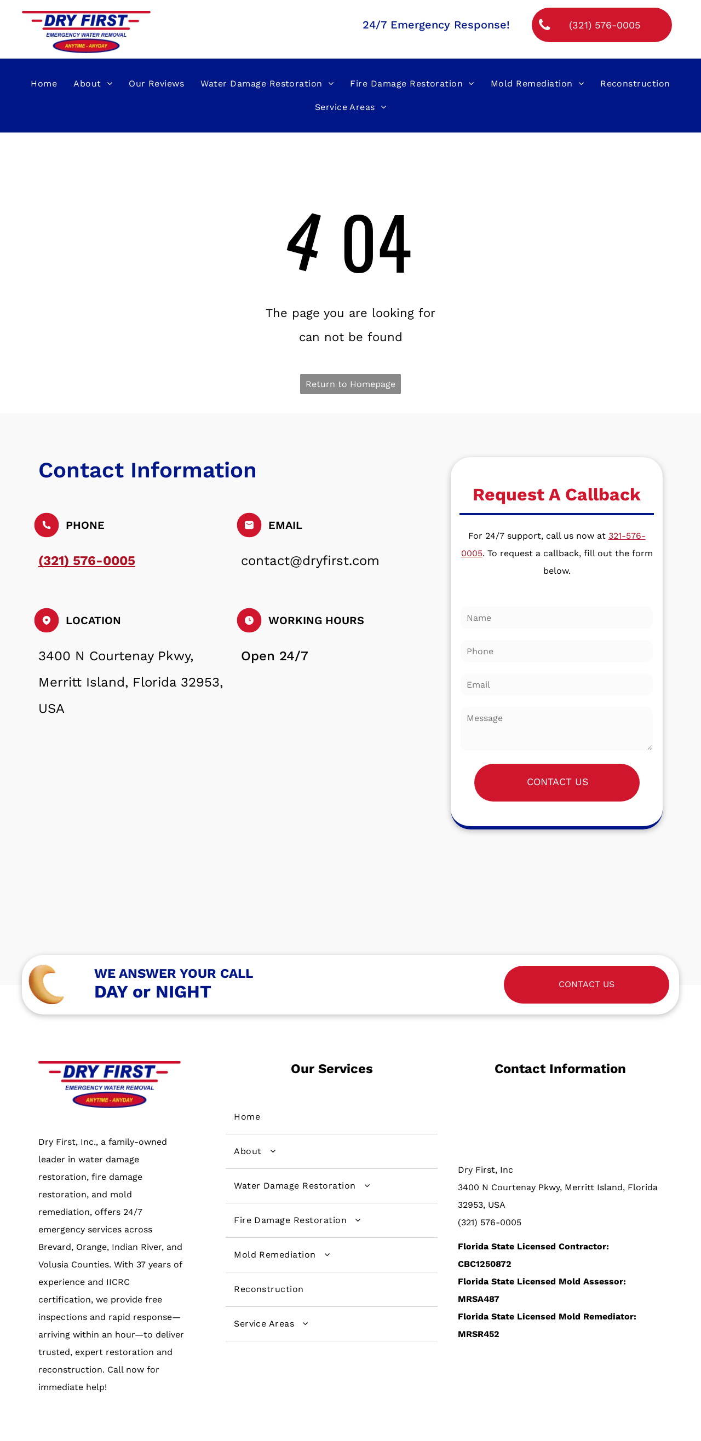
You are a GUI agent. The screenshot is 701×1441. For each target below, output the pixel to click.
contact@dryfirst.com (310, 560)
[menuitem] (43, 83)
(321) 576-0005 (489, 1222)
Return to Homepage (350, 384)
